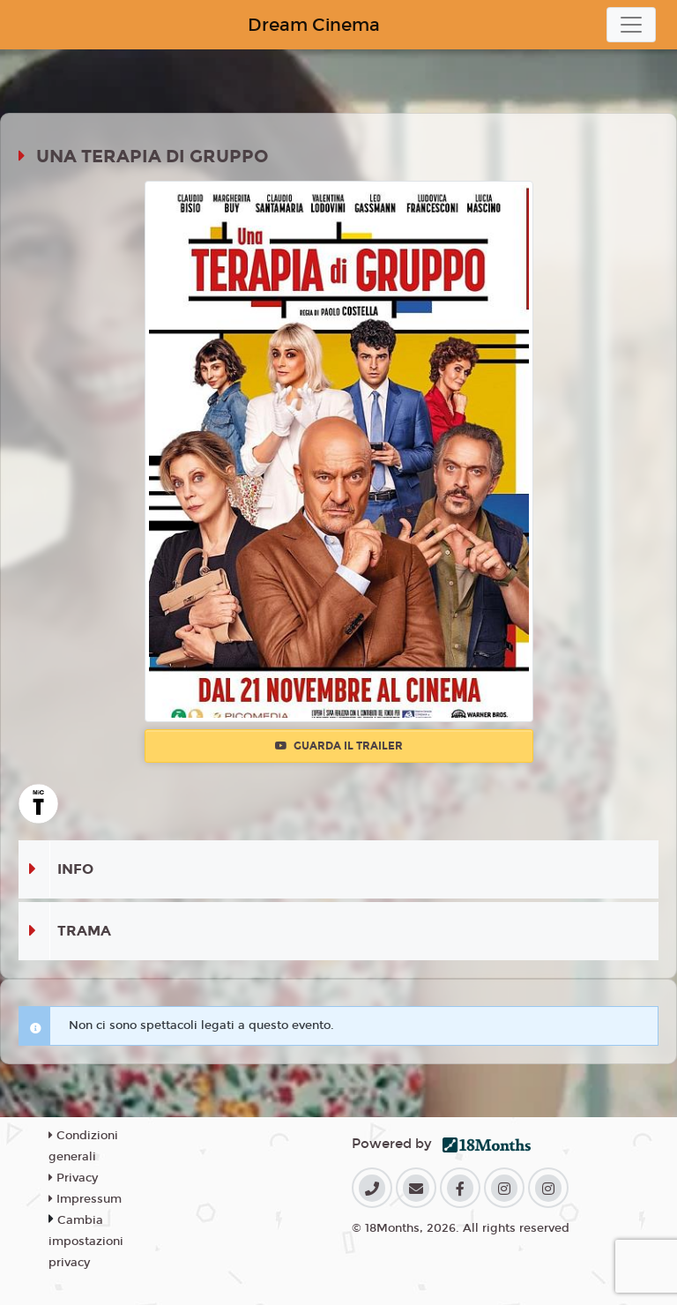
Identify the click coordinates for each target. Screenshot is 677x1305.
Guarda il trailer (339, 746)
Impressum (85, 1199)
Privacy (73, 1178)
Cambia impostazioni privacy (85, 1241)
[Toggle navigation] (631, 24)
